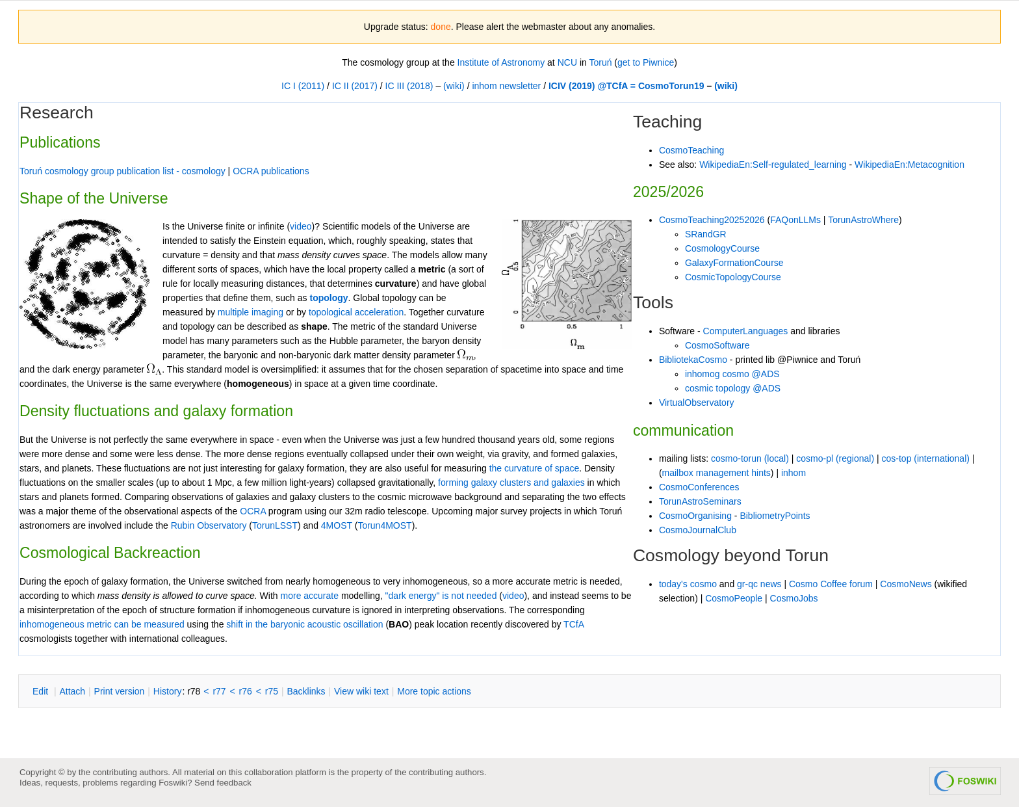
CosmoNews (905, 584)
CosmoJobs (794, 598)
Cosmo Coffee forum (831, 584)
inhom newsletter (506, 86)
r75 (271, 691)
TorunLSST (275, 525)
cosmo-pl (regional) (835, 458)
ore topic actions (434, 691)
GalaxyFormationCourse (734, 263)
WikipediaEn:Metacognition (909, 164)
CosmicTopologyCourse (733, 277)
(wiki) (454, 86)
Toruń (600, 62)
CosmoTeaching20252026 (712, 220)
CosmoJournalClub (697, 530)
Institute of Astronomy (501, 62)
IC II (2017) (355, 86)
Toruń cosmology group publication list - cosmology (122, 171)
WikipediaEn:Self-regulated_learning (772, 164)
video (513, 595)
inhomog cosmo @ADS (732, 374)
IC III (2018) (409, 86)
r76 (245, 691)
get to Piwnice (645, 62)
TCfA (573, 624)
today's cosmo (688, 584)
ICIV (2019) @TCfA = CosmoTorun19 (626, 86)
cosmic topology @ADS (732, 388)
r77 (219, 691)
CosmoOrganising (695, 515)
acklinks (306, 691)
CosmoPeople (733, 598)
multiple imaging (250, 312)
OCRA (253, 511)
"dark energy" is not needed (441, 595)
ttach (72, 691)
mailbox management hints (716, 473)
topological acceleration (356, 312)
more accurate (310, 595)
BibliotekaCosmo (693, 359)
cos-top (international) (926, 458)
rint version (119, 691)
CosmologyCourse (722, 248)
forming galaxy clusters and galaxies (511, 482)
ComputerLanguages (745, 331)
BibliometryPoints (775, 515)
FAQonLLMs (795, 220)
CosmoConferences (699, 487)
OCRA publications (271, 171)
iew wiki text (361, 691)
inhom (793, 473)
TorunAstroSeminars (700, 501)
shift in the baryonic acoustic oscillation (304, 624)
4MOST (336, 525)
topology (328, 298)
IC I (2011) (302, 86)
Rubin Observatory (209, 525)
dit (41, 691)
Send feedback (223, 782)
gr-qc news (759, 584)
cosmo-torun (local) (750, 458)
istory (167, 691)
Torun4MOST (384, 525)
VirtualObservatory (696, 402)
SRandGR (706, 234)
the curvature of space (534, 468)
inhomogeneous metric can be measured (102, 624)
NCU (567, 62)
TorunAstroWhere (863, 220)
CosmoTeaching (691, 150)
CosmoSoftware (717, 345)
